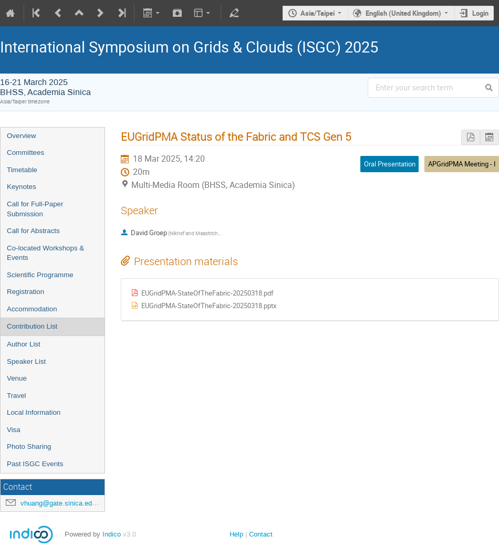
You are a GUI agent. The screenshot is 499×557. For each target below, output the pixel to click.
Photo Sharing (29, 446)
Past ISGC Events (35, 464)
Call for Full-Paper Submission (35, 209)
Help (236, 534)
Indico (111, 534)
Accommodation (32, 309)
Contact (261, 534)
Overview (21, 136)
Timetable (22, 170)
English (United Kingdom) (403, 13)
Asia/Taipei (317, 13)
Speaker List (26, 361)
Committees (25, 152)
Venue (17, 378)
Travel (16, 396)
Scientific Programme (40, 275)
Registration (25, 292)
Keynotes (21, 187)
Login (480, 13)
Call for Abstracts (33, 231)
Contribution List (32, 326)
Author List (23, 344)
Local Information (33, 412)
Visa (13, 430)
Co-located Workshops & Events (45, 253)
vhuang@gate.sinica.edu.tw (62, 503)
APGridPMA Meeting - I (462, 164)
